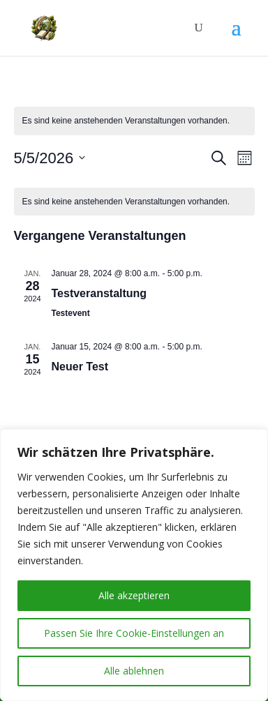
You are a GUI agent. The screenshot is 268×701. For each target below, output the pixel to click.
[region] (134, 565)
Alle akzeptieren (134, 595)
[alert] (134, 121)
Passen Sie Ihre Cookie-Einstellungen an (134, 633)
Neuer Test (80, 366)
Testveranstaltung (99, 293)
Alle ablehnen (134, 670)
